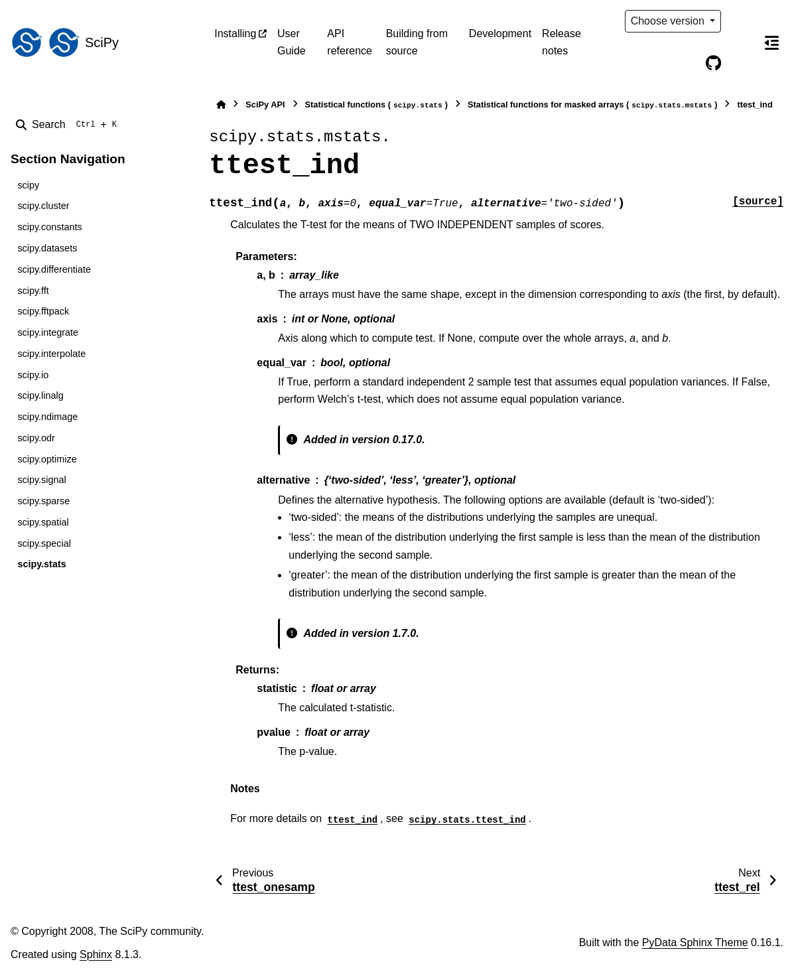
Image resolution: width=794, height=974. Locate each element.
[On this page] (771, 42)
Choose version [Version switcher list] (669, 21)
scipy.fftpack (43, 311)
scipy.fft (32, 290)
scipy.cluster (43, 205)
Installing (235, 33)
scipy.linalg (40, 395)
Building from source (417, 42)
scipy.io (32, 375)
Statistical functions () (376, 105)
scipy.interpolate (51, 353)
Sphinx (96, 954)
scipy (28, 185)
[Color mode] (741, 21)
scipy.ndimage (47, 416)
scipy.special (44, 543)
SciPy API (265, 104)
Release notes (561, 42)
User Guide (291, 42)
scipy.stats (41, 564)
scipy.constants (49, 227)
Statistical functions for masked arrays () (592, 105)
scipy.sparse (43, 501)
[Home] (221, 104)
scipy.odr (36, 438)
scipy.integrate (47, 332)
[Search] (69, 124)
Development (500, 33)
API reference (349, 42)
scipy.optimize (46, 459)
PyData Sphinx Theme (695, 942)
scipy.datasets (47, 248)
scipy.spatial (42, 522)
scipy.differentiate (54, 269)
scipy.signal (41, 479)
